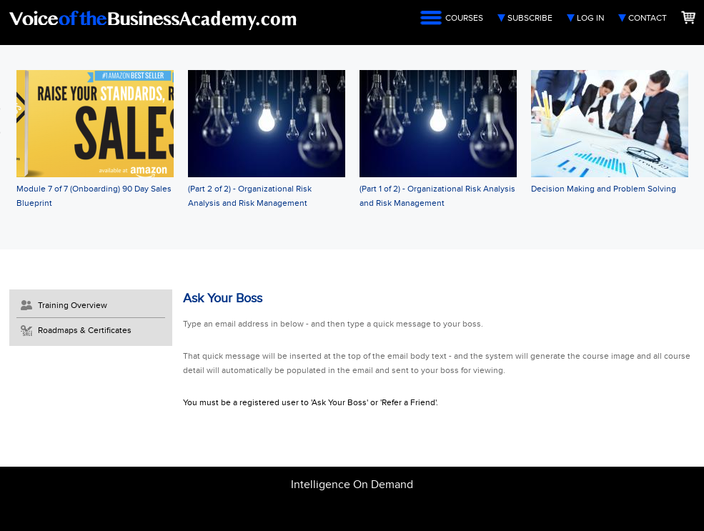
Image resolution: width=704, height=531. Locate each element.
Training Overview (72, 305)
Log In (590, 18)
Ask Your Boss (222, 298)
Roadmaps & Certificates (85, 330)
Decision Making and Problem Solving (603, 189)
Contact (647, 18)
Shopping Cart (688, 17)
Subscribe (529, 18)
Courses (464, 18)
